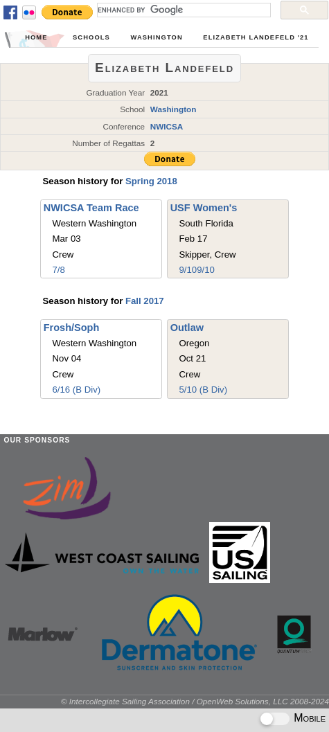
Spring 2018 (151, 181)
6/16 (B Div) (77, 389)
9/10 (188, 270)
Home (36, 37)
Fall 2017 (144, 301)
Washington (156, 37)
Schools (91, 37)
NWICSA (167, 126)
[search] (182, 9)
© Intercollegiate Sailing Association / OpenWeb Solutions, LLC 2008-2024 (195, 701)
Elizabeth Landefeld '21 (255, 37)
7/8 (59, 270)
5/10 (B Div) (203, 389)
